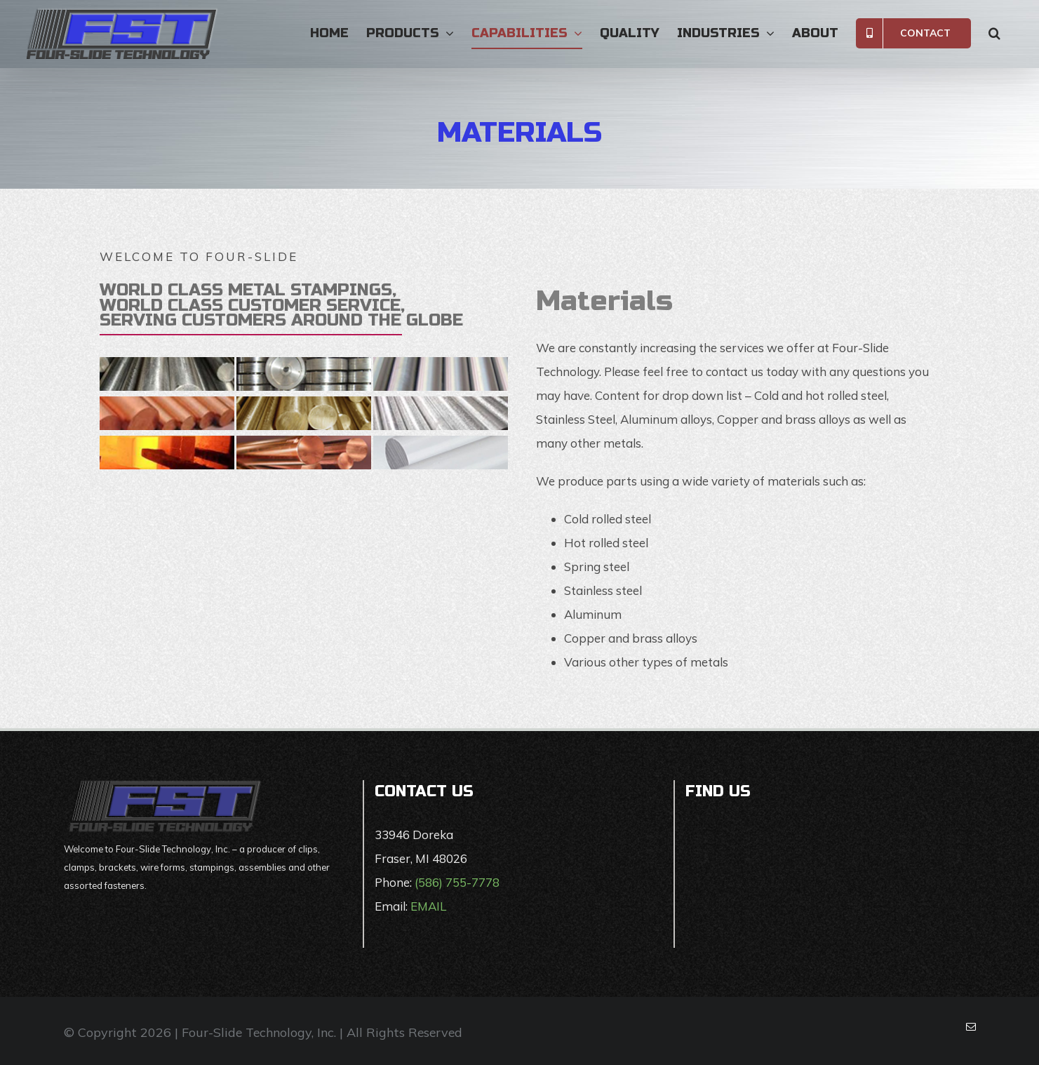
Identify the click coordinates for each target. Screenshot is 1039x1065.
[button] (994, 33)
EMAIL (428, 906)
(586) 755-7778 (457, 882)
